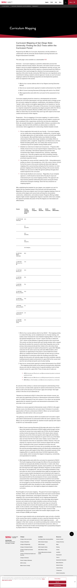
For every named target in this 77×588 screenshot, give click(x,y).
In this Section (6, 6)
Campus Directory (60, 542)
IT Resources (59, 570)
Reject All (57, 582)
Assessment (35, 6)
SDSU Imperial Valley (42, 547)
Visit (51, 2)
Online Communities (60, 573)
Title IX (57, 557)
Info (56, 2)
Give (60, 2)
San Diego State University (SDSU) (45, 539)
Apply (46, 2)
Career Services (59, 567)
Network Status (59, 565)
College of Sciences (24, 557)
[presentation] (22, 536)
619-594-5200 (8, 540)
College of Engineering (25, 544)
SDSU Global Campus (43, 542)
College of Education (24, 542)
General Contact (59, 539)
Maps (57, 544)
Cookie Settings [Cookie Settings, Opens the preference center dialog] (57, 578)
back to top (72, 534)
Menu (72, 2)
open (65, 2)
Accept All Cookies (57, 585)
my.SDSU (58, 552)
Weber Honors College (25, 565)
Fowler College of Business (26, 560)
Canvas (57, 549)
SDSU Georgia (41, 544)
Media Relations (59, 562)
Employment (59, 554)
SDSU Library (23, 563)
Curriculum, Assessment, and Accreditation (21, 6)
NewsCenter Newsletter (61, 560)
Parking (58, 547)
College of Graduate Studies (26, 547)
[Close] (75, 581)
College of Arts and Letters (26, 539)
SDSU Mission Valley (42, 549)
